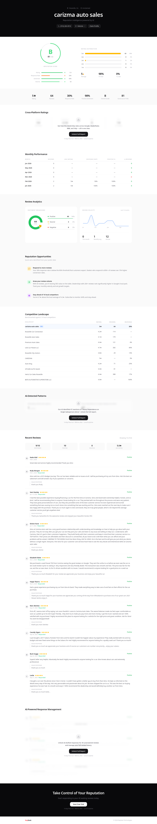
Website (80, 26)
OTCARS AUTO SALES (32, 369)
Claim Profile (94, 26)
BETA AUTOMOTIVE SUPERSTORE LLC (38, 380)
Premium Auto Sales (32, 342)
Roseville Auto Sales (32, 337)
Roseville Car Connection (34, 332)
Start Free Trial (78, 804)
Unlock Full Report (78, 134)
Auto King (28, 364)
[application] (105, 222)
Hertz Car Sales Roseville (34, 374)
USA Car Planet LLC (32, 348)
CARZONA (28, 358)
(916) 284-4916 (64, 26)
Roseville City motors (32, 353)
